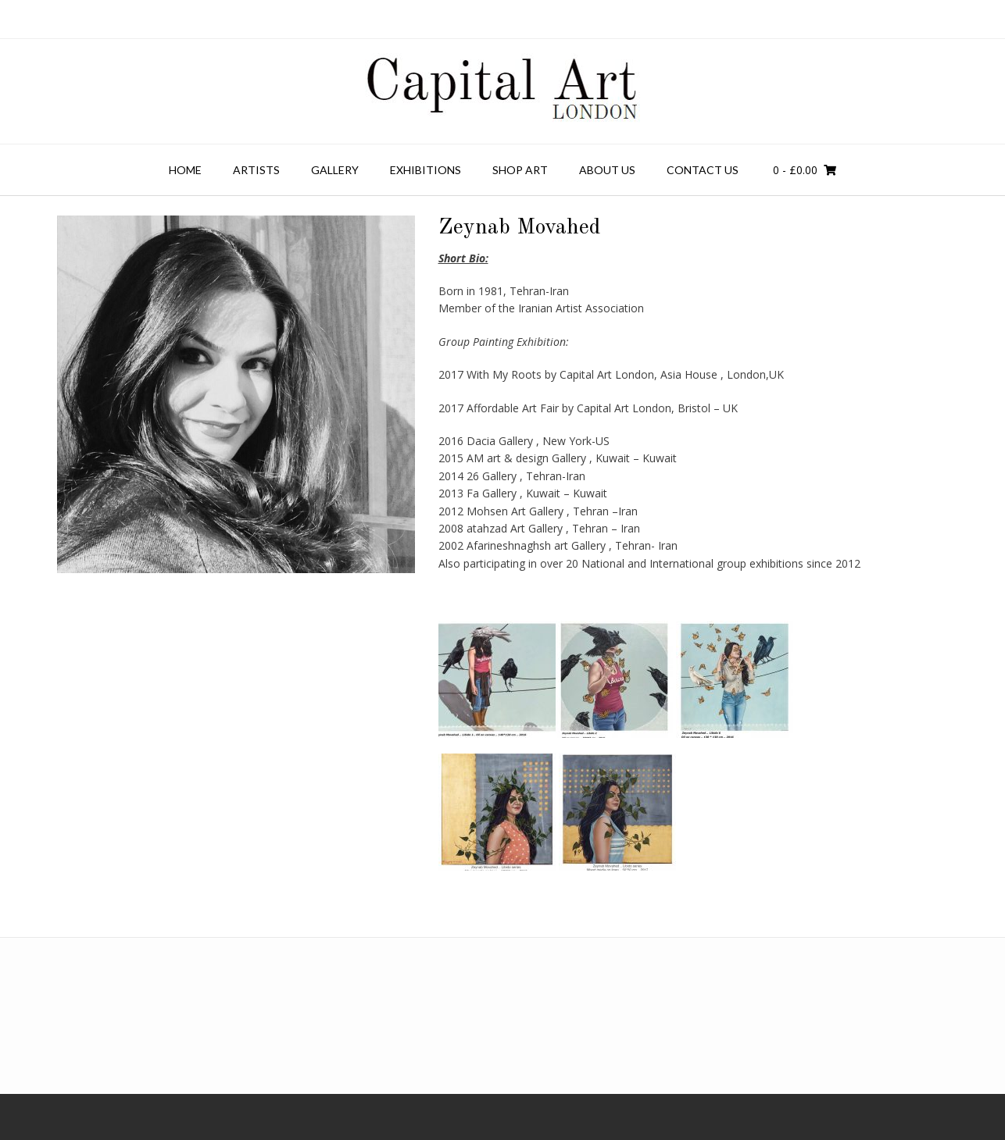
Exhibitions (425, 169)
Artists (256, 169)
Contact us (703, 169)
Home (185, 169)
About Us (607, 169)
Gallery (335, 169)
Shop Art (520, 169)
